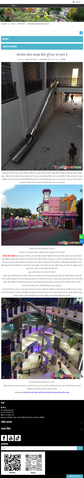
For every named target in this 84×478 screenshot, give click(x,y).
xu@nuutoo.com (8, 410)
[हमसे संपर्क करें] (23, 463)
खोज (81, 32)
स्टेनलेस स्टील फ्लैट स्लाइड (30, 392)
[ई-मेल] (38, 448)
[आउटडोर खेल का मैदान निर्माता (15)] (42, 11)
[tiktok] (18, 438)
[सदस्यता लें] (80, 448)
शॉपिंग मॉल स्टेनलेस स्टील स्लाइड (48, 392)
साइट (64, 59)
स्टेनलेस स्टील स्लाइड (63, 392)
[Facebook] (4, 438)
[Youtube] (11, 438)
